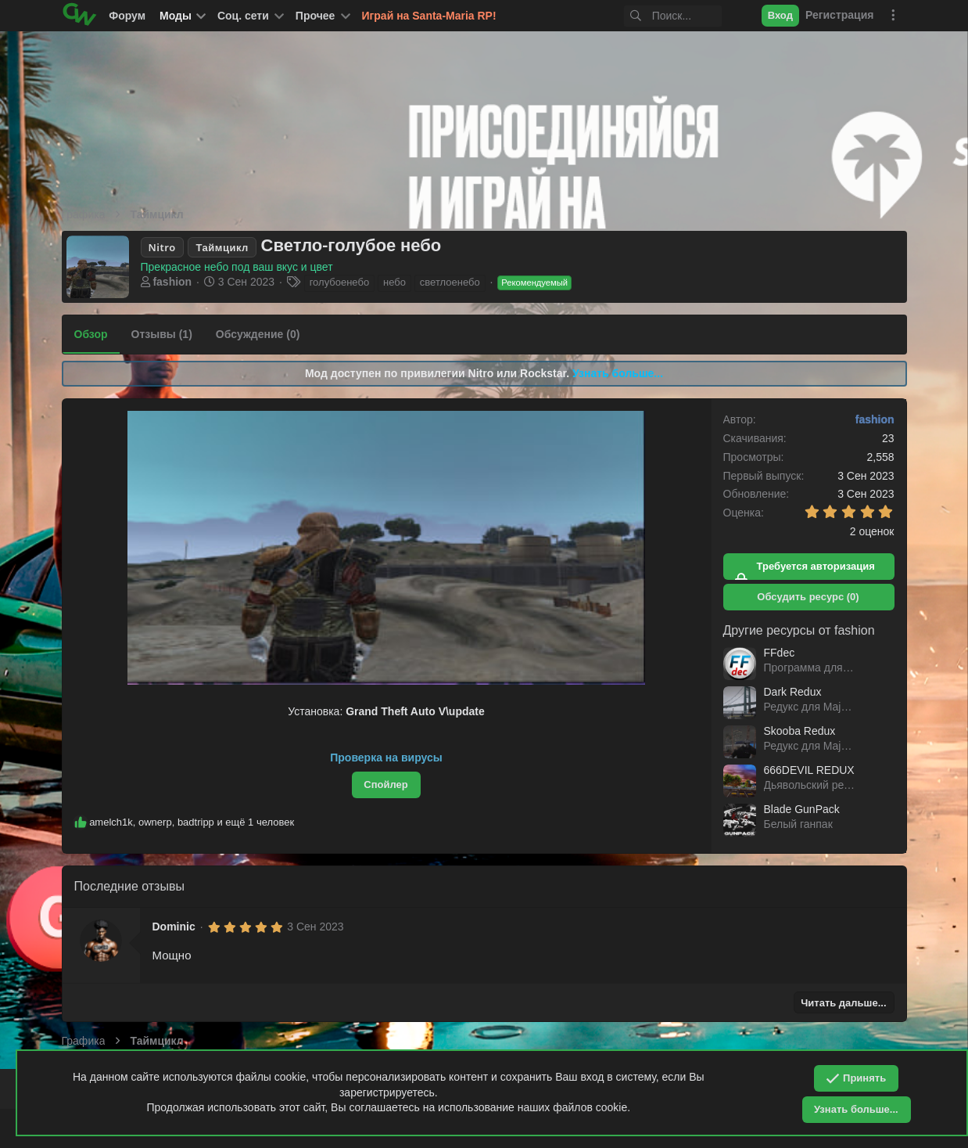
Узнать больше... (617, 373)
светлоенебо (450, 282)
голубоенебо (339, 282)
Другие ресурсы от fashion (799, 630)
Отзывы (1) (161, 334)
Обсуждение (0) (258, 334)
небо (394, 282)
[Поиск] (660, 16)
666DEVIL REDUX (809, 770)
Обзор (91, 334)
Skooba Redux (800, 731)
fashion (172, 281)
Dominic (173, 926)
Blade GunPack (802, 809)
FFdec (779, 652)
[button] (249, 15)
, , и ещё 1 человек (191, 822)
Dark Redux (793, 692)
